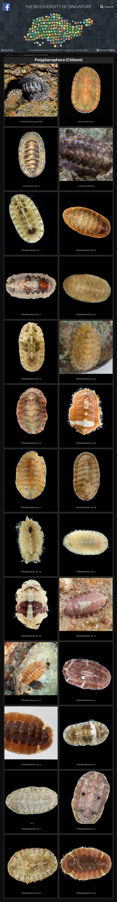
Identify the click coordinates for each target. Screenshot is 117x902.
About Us (7, 50)
